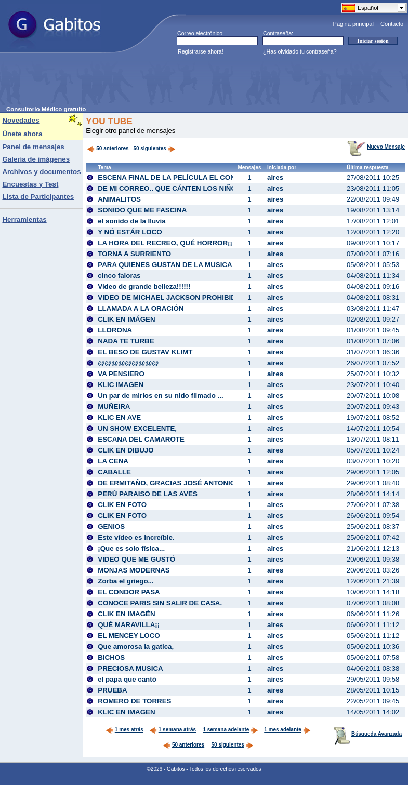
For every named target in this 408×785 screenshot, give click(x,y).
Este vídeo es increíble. (136, 537)
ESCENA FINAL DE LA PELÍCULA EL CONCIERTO (179, 177)
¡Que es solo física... (131, 548)
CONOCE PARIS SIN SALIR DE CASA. (160, 603)
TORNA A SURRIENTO (134, 254)
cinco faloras (119, 276)
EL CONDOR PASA (129, 592)
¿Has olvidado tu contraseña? (300, 51)
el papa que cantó (127, 679)
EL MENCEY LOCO (129, 636)
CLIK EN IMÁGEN (126, 319)
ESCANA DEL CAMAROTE (141, 439)
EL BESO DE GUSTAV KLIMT (145, 352)
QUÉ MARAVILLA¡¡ (129, 625)
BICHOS (111, 657)
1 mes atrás (124, 730)
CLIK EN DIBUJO (125, 450)
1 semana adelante (230, 730)
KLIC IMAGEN (120, 385)
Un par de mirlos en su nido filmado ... (160, 396)
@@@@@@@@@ (128, 363)
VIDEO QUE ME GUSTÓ (136, 559)
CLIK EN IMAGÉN (126, 614)
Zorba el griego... (125, 581)
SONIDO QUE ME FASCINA (142, 210)
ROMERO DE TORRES (134, 701)
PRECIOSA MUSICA (130, 668)
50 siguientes (149, 148)
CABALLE (114, 472)
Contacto (391, 24)
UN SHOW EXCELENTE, (137, 428)
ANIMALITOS (119, 199)
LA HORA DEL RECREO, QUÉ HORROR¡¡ (165, 243)
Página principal (353, 24)
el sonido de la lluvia (131, 221)
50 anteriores (107, 148)
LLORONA (115, 330)
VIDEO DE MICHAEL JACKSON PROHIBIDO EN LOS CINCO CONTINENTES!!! (224, 297)
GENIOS (111, 526)
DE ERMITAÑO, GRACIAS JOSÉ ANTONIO (166, 483)
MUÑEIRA (114, 406)
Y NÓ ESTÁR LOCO (130, 232)
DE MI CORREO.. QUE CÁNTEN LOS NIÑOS (169, 188)
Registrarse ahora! (200, 51)
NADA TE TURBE (126, 341)
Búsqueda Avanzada (368, 734)
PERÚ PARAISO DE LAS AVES (148, 494)
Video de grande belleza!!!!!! (144, 286)
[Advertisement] (195, 82)
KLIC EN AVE (119, 417)
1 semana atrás (172, 730)
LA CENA (113, 461)
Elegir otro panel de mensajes (130, 131)
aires (275, 177)
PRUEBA (112, 690)
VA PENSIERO (121, 374)
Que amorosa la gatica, (136, 646)
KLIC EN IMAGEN (126, 712)
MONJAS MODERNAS (133, 570)
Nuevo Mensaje (376, 147)
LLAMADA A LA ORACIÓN (140, 308)
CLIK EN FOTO (122, 505)
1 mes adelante (287, 730)
